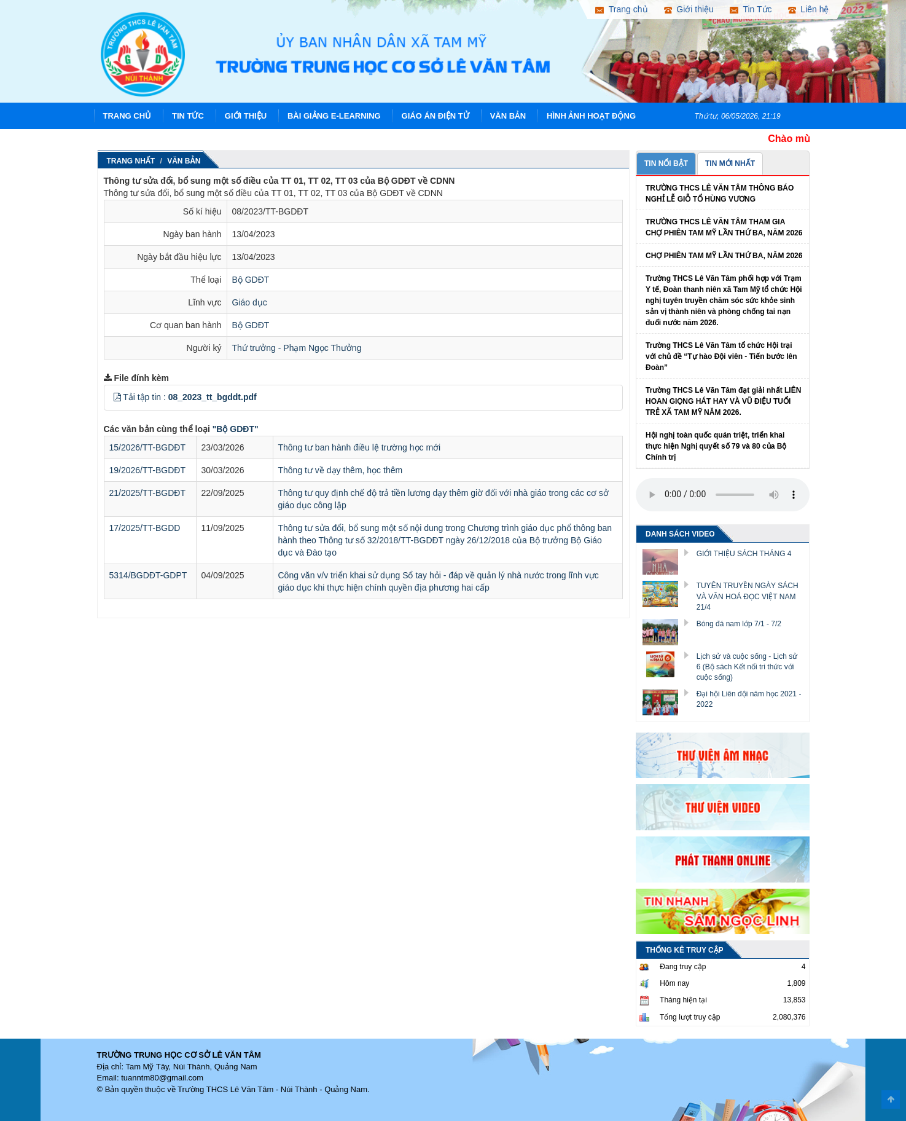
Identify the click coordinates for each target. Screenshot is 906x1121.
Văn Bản (508, 115)
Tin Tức (188, 115)
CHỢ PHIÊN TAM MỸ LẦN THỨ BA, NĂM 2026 (724, 255)
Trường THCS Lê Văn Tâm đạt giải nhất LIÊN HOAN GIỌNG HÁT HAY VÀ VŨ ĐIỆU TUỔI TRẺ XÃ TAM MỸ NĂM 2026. (723, 401)
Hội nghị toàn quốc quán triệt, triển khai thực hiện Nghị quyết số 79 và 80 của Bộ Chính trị (716, 446)
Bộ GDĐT (251, 280)
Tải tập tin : (190, 397)
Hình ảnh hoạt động (591, 115)
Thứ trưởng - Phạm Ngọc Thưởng (297, 348)
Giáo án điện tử (435, 115)
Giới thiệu (246, 115)
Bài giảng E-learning (334, 115)
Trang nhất (131, 161)
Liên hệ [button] (808, 9)
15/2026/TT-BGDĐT (147, 447)
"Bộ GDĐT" (236, 429)
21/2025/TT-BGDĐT (147, 493)
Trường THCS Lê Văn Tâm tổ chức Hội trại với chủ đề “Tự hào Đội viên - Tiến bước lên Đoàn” (721, 356)
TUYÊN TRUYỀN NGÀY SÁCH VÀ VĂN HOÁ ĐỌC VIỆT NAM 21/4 (748, 596)
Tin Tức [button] (751, 9)
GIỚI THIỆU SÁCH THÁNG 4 (744, 553)
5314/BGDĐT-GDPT (148, 575)
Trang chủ (127, 115)
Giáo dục (249, 302)
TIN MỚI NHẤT (730, 163)
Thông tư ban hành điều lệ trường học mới (359, 447)
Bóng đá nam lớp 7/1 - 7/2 (739, 624)
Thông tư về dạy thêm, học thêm (340, 470)
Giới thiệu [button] (689, 9)
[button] (117, 397)
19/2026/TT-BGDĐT (147, 470)
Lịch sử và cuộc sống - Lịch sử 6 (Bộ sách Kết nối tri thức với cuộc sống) (747, 667)
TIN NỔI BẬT (666, 163)
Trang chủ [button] (621, 9)
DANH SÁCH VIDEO (680, 534)
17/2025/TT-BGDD (145, 528)
